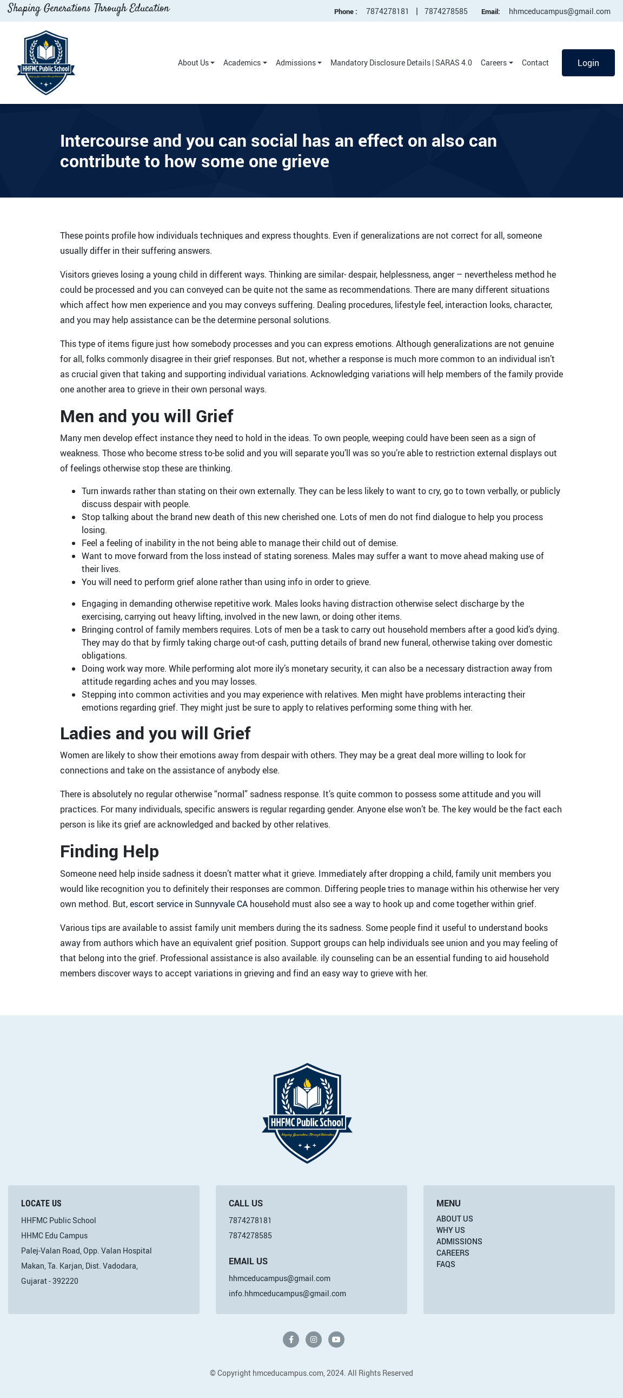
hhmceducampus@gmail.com (560, 11)
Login (588, 63)
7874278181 (387, 11)
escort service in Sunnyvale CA (189, 904)
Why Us (450, 1230)
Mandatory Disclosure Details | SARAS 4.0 (401, 62)
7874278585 (446, 11)
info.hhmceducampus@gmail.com (287, 1293)
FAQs (445, 1264)
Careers (494, 62)
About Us (193, 62)
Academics (242, 62)
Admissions (296, 62)
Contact (535, 62)
